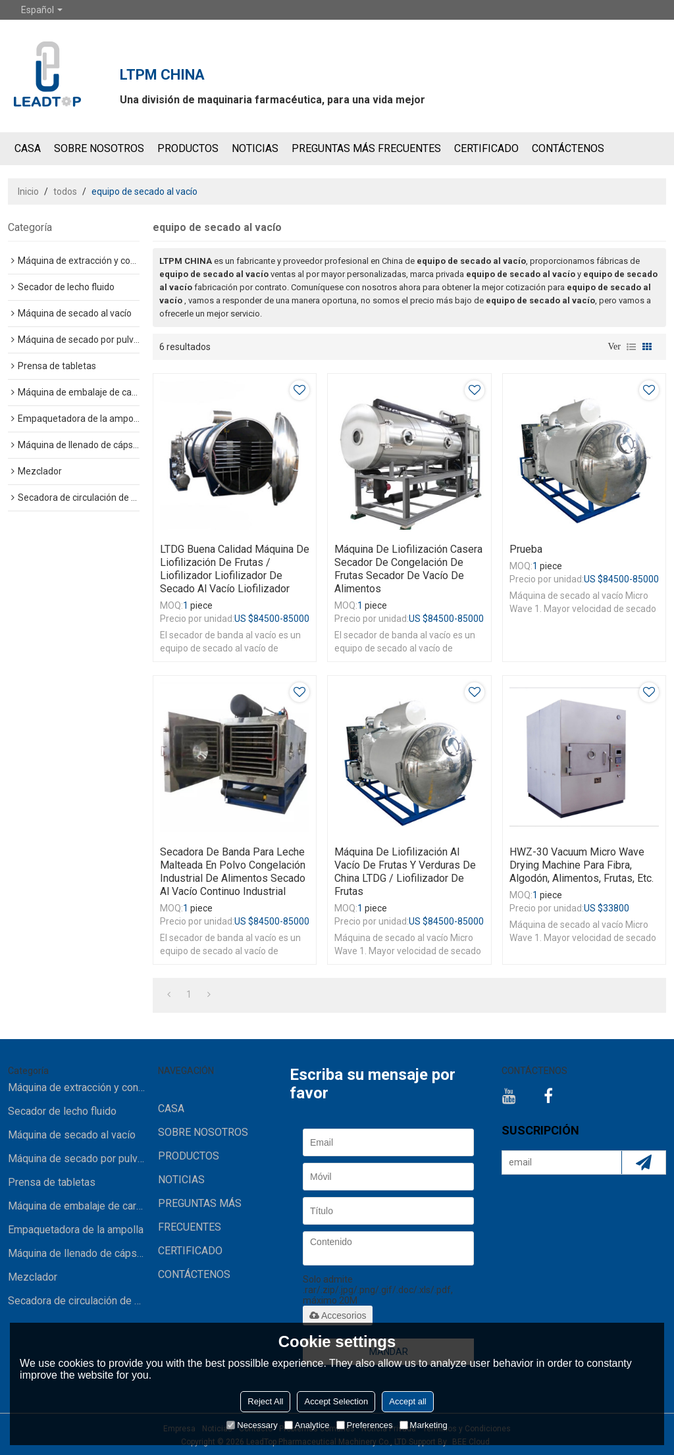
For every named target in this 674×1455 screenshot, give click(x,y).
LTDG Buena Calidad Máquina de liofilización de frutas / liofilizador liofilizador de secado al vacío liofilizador (234, 569)
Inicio (28, 191)
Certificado (486, 148)
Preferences (364, 1425)
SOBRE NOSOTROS (99, 148)
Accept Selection (336, 1401)
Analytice (307, 1425)
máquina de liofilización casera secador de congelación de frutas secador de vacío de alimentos (408, 569)
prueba (525, 549)
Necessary (251, 1425)
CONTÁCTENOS (568, 148)
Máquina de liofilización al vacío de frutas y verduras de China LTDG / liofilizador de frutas (405, 872)
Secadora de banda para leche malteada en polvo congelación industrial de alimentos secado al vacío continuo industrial (232, 872)
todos (65, 191)
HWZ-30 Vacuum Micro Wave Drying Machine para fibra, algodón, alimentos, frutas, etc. (581, 865)
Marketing (424, 1425)
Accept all (407, 1401)
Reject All (265, 1401)
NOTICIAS (255, 148)
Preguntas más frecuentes (366, 148)
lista (631, 346)
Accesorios (337, 1315)
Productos (188, 148)
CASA (27, 148)
